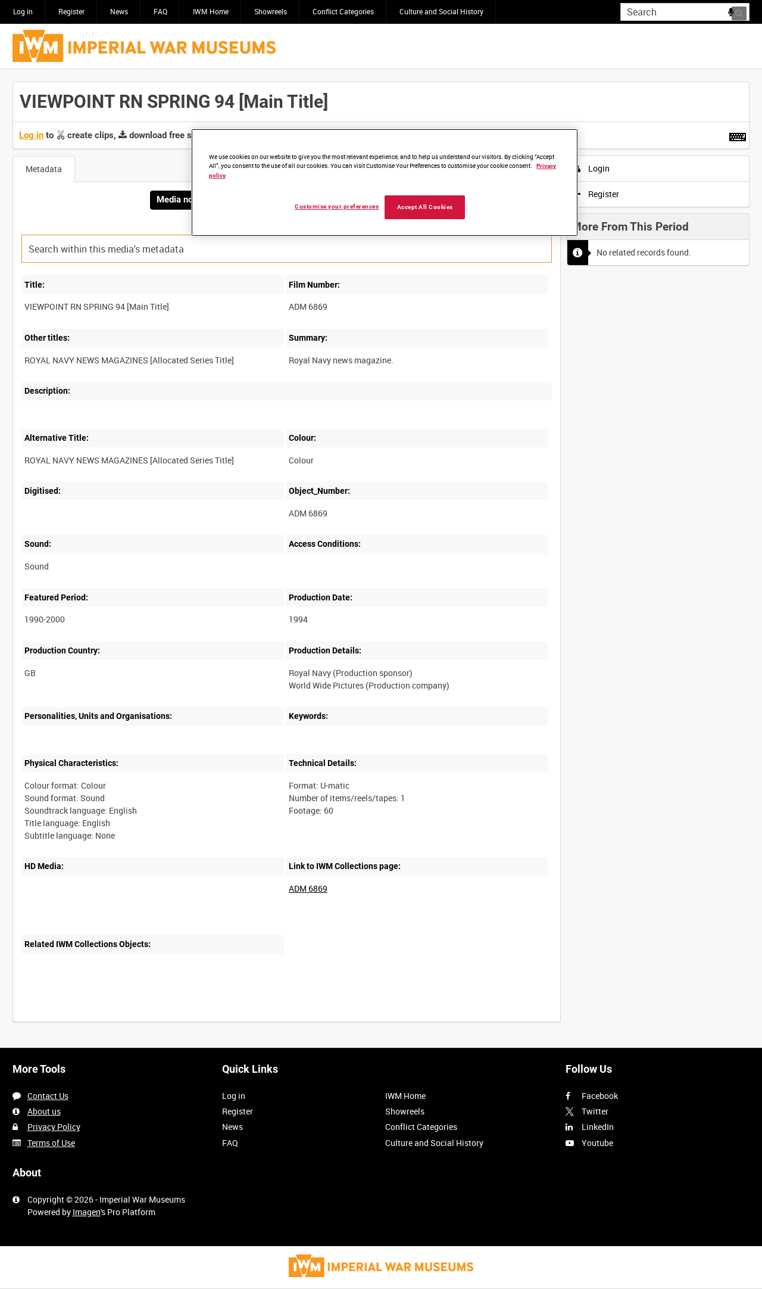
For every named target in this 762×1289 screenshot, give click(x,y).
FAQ (160, 11)
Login (592, 168)
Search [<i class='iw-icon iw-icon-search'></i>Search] (743, 11)
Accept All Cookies (425, 207)
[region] (384, 182)
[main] (381, 558)
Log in (23, 11)
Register (71, 11)
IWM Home (211, 11)
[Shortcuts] (737, 134)
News (119, 11)
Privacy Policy (53, 1126)
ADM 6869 (308, 888)
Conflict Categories (343, 11)
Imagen (87, 1212)
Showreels (270, 11)
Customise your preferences (337, 206)
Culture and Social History (441, 11)
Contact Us (47, 1095)
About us (44, 1111)
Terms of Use (51, 1142)
